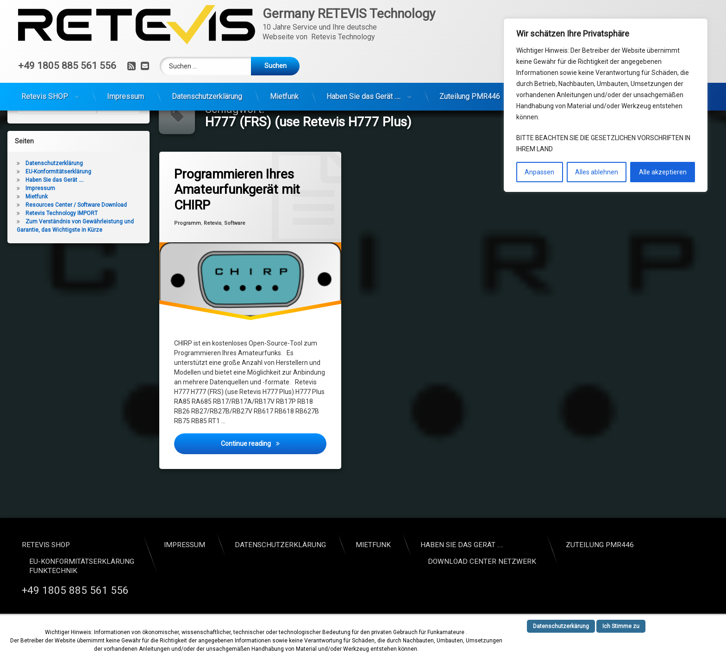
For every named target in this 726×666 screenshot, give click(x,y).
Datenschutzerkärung (561, 626)
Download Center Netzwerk (482, 561)
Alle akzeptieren (663, 172)
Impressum (125, 96)
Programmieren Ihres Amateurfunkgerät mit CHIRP (237, 223)
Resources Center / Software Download (76, 238)
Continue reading (273, 476)
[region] (605, 105)
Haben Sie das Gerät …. (363, 96)
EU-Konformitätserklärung (58, 205)
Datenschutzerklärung (207, 96)
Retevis (212, 256)
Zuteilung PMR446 (469, 96)
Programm (187, 256)
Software (234, 256)
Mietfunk (284, 96)
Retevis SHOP (44, 96)
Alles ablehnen (596, 172)
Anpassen (539, 172)
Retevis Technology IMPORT (61, 246)
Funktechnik (53, 571)
